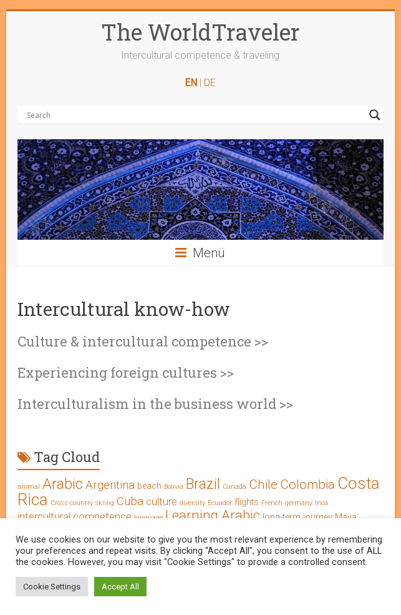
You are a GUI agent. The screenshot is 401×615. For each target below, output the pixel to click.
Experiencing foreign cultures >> (125, 372)
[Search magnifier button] (375, 115)
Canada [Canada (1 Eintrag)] (234, 487)
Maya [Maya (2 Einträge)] (346, 517)
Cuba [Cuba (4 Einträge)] (130, 501)
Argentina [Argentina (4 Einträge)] (110, 485)
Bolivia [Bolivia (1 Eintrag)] (173, 487)
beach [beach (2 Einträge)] (149, 486)
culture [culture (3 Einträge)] (161, 501)
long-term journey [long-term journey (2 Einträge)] (297, 517)
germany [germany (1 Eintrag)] (298, 503)
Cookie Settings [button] (51, 586)
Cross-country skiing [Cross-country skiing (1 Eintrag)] (82, 503)
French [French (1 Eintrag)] (272, 503)
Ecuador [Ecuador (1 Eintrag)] (220, 503)
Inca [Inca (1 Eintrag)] (321, 503)
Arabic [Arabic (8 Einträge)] (62, 484)
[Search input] (194, 115)
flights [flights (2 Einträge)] (246, 502)
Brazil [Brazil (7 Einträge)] (203, 484)
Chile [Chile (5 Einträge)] (263, 484)
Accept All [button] (120, 586)
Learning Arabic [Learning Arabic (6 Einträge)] (212, 515)
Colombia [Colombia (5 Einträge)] (307, 484)
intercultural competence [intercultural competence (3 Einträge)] (74, 516)
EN (191, 83)
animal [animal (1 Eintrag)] (28, 487)
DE (210, 83)
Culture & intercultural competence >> (142, 341)
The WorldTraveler (200, 32)
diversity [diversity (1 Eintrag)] (192, 503)
